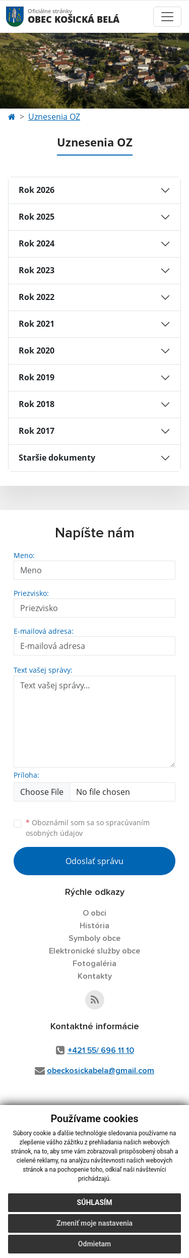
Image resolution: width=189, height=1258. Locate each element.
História (94, 926)
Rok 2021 (36, 323)
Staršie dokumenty (57, 457)
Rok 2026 (36, 189)
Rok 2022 (36, 297)
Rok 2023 (36, 270)
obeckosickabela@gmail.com (100, 1071)
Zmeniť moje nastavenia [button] (94, 1223)
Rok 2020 (36, 350)
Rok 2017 (36, 430)
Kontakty (95, 976)
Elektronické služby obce (94, 951)
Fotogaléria (94, 964)
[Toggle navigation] (167, 17)
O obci (94, 913)
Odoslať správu (94, 861)
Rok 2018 (36, 404)
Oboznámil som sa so (88, 828)
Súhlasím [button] (94, 1202)
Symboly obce (94, 938)
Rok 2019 (36, 377)
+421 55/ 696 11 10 (101, 1050)
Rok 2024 (36, 243)
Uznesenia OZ (54, 116)
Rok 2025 (36, 216)
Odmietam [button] (94, 1244)
